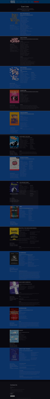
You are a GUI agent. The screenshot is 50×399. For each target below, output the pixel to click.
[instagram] (11, 393)
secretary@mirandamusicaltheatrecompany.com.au (16, 390)
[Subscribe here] (12, 396)
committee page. (12, 392)
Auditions (21, 9)
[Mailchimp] (12, 393)
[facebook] (10, 393)
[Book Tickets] (36, 1)
